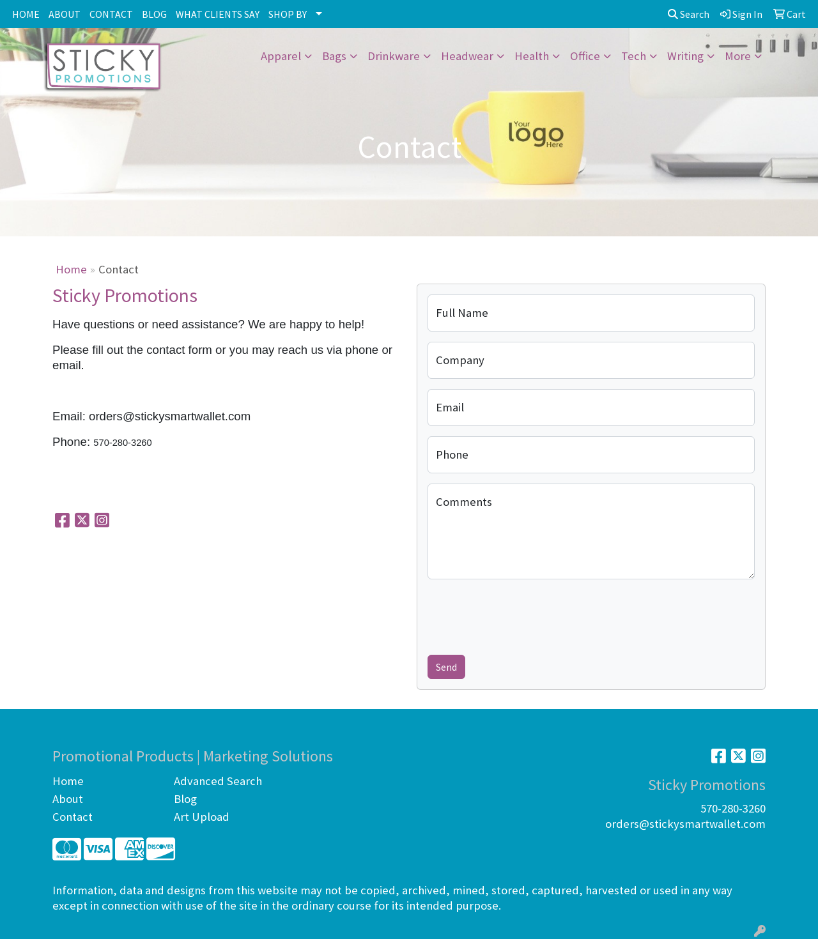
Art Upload (201, 816)
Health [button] (531, 56)
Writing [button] (685, 56)
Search (688, 14)
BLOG (154, 14)
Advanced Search (218, 781)
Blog (185, 798)
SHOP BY (287, 14)
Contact (72, 816)
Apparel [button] (281, 56)
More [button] (738, 56)
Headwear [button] (467, 56)
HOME (26, 14)
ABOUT (65, 14)
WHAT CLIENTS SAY (217, 14)
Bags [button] (334, 56)
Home (71, 269)
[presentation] (525, 614)
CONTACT (111, 14)
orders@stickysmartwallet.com (685, 823)
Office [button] (585, 56)
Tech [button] (633, 56)
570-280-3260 (733, 808)
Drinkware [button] (393, 56)
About (67, 798)
